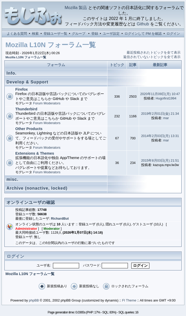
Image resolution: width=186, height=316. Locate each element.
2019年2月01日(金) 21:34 (160, 114)
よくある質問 (17, 33)
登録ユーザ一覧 (55, 33)
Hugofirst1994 (166, 98)
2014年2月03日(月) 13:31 (160, 136)
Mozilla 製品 (76, 7)
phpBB (34, 300)
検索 (35, 33)
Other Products (29, 129)
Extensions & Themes (34, 153)
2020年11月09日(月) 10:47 (160, 94)
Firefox (21, 89)
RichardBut (60, 218)
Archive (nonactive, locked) (36, 188)
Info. (11, 73)
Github (143, 24)
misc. (12, 179)
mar (166, 118)
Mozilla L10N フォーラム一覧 (25, 57)
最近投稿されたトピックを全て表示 (154, 52)
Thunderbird (26, 109)
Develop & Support (27, 82)
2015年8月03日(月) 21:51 (160, 160)
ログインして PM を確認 (143, 33)
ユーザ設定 (111, 33)
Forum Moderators (46, 103)
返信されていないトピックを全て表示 (152, 57)
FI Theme (129, 300)
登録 (94, 33)
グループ (78, 33)
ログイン (173, 33)
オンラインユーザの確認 (30, 202)
